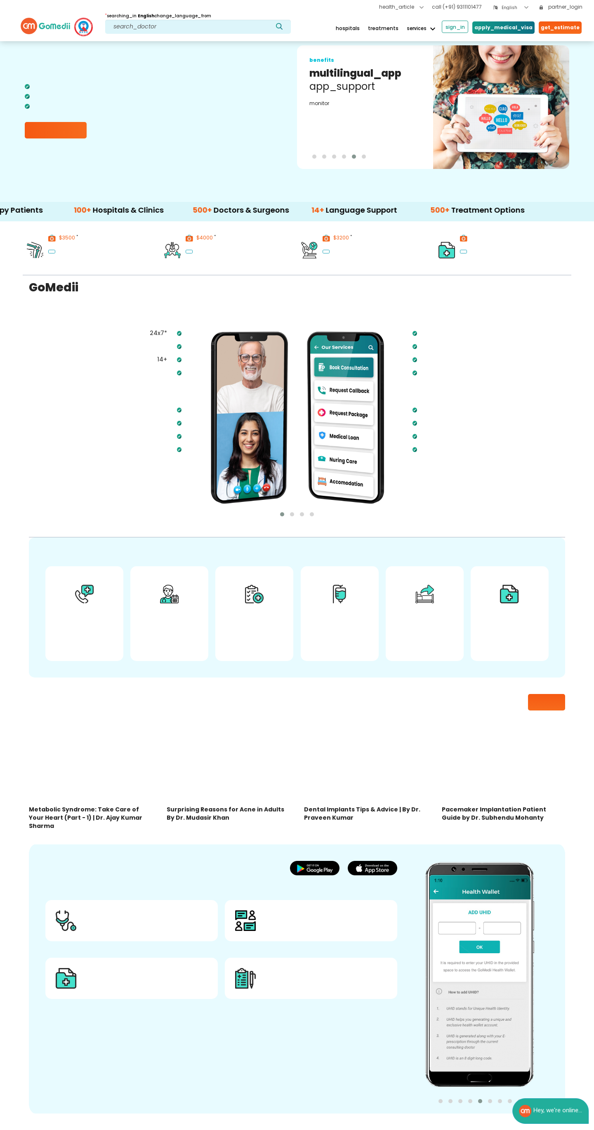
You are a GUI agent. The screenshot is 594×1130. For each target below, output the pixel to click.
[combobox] (515, 7)
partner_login (561, 6)
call (457, 6)
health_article (401, 6)
